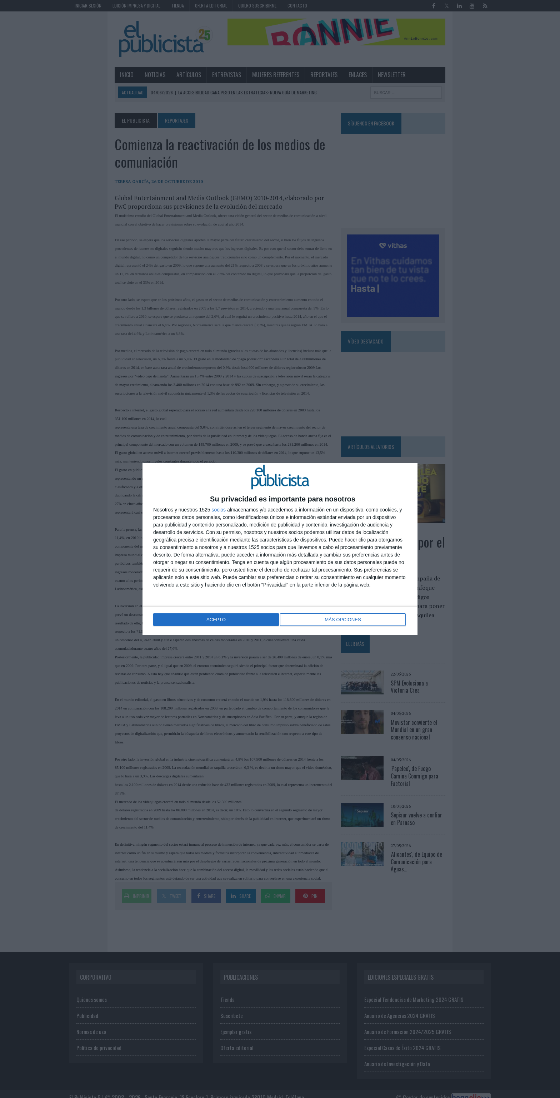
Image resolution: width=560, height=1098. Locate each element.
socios (218, 510)
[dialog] (280, 549)
